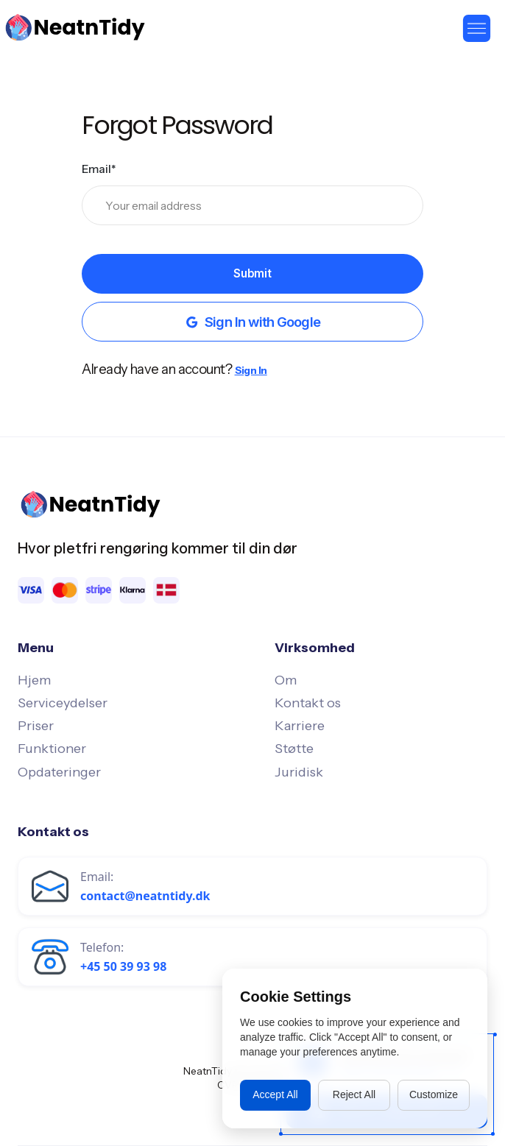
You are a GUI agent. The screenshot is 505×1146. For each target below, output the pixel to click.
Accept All (274, 1094)
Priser (36, 726)
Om (286, 680)
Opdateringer (59, 772)
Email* (99, 169)
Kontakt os (308, 703)
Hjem (34, 680)
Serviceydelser (62, 703)
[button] (476, 27)
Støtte (294, 748)
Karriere (300, 726)
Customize (433, 1094)
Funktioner (52, 748)
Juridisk (299, 772)
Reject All (354, 1094)
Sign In (251, 370)
